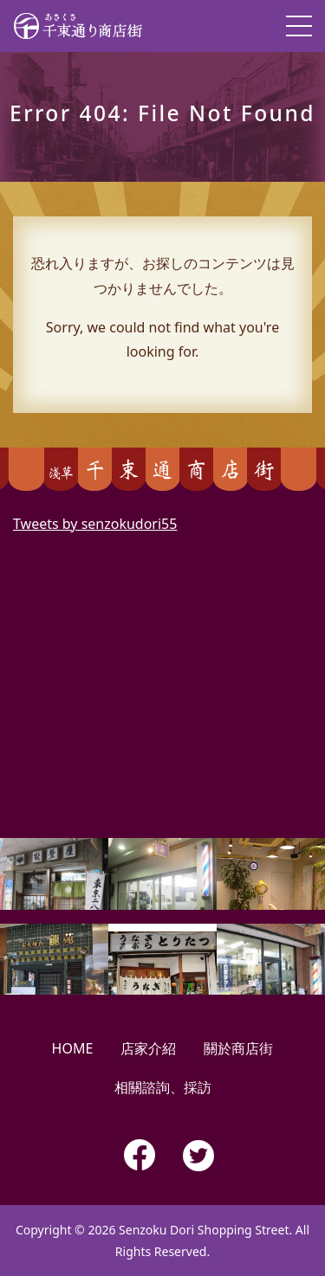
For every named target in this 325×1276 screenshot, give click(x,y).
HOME (73, 1048)
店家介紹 (148, 1048)
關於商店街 (238, 1048)
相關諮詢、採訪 (162, 1087)
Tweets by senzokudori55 (95, 523)
